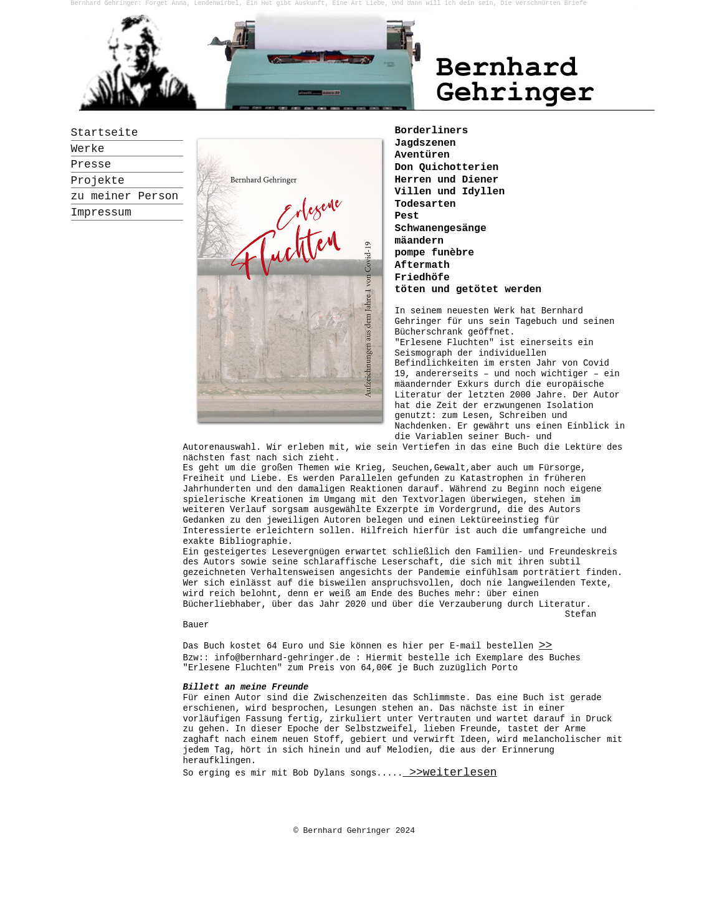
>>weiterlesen (449, 772)
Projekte (98, 180)
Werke (88, 149)
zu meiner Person (125, 196)
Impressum (101, 212)
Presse (91, 164)
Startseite (104, 132)
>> (546, 645)
